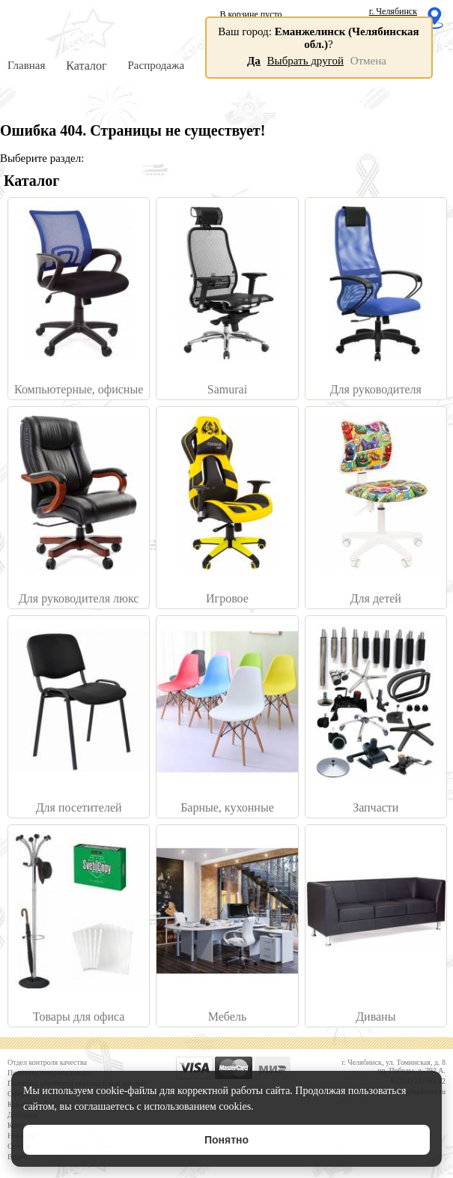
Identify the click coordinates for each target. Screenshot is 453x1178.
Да (254, 61)
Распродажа (155, 65)
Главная (26, 65)
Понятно (226, 1140)
